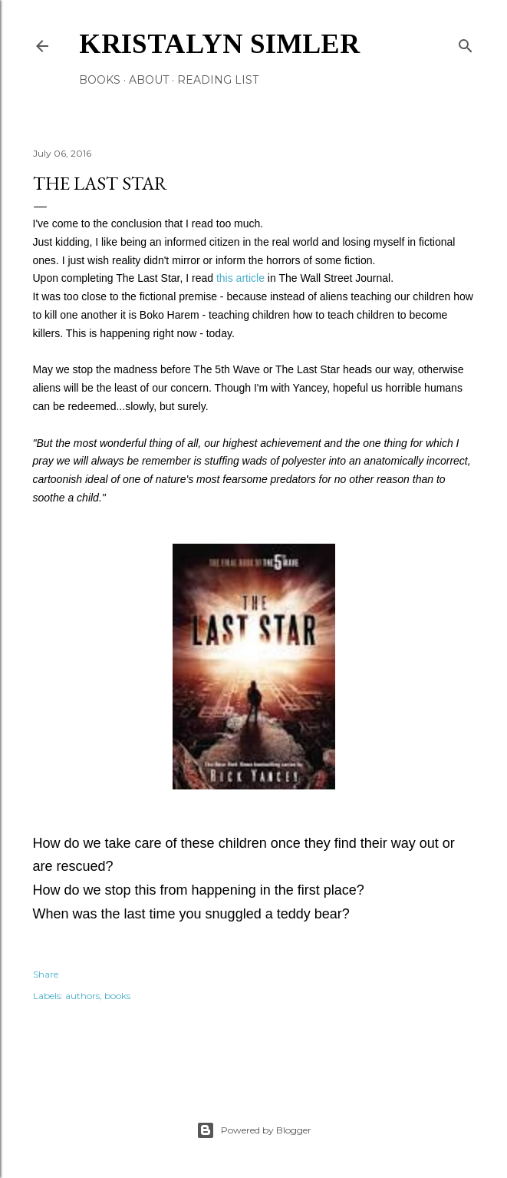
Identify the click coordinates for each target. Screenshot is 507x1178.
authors (82, 995)
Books (99, 80)
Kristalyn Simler (219, 43)
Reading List (217, 80)
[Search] (465, 43)
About (149, 80)
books (117, 995)
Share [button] (45, 974)
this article (240, 278)
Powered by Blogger (253, 1130)
